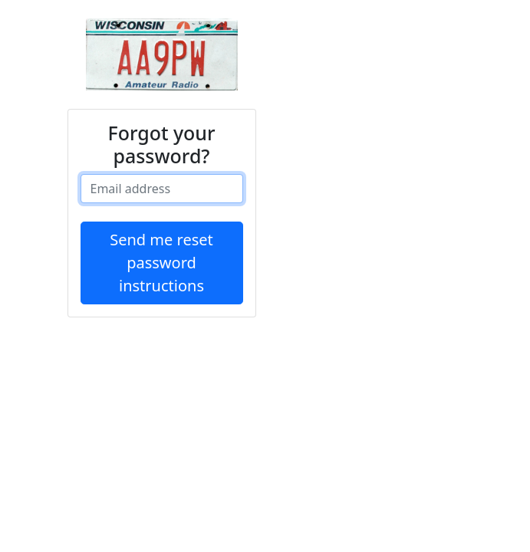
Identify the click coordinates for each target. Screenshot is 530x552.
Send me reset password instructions (161, 262)
